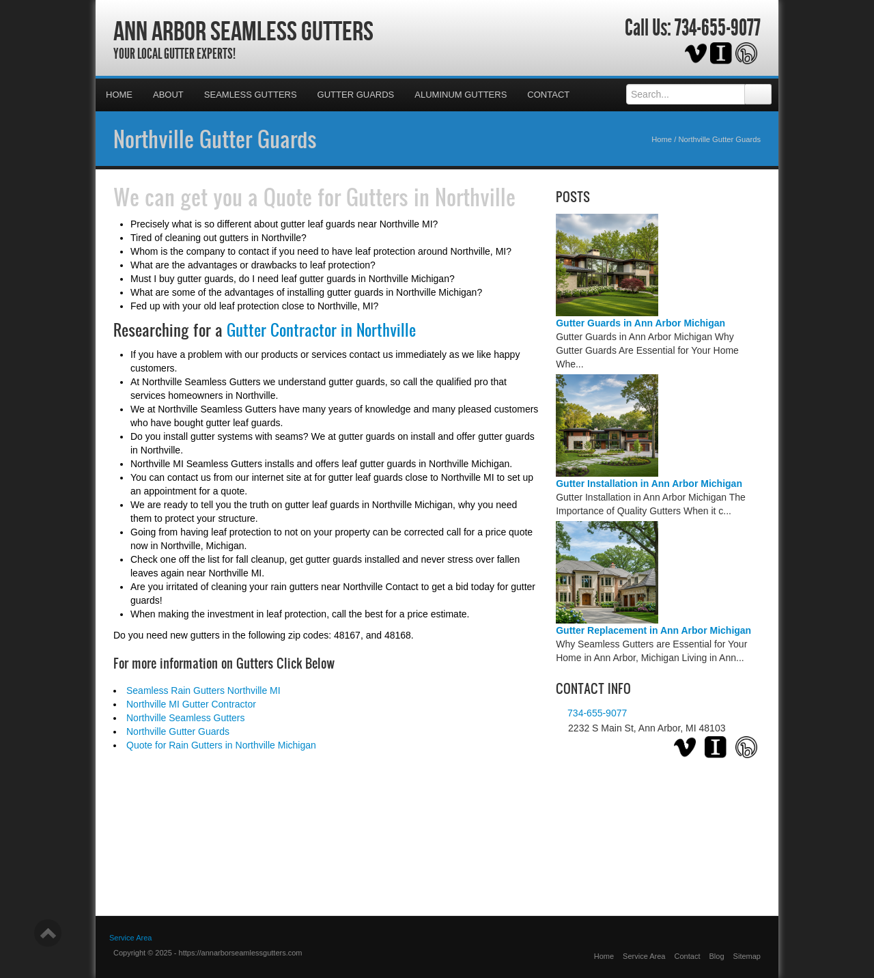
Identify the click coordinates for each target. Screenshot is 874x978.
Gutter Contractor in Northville (321, 330)
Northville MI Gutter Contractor (191, 704)
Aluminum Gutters (460, 94)
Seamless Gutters (250, 94)
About (168, 94)
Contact (548, 94)
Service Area (644, 956)
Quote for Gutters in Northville (390, 197)
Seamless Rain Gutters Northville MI (203, 690)
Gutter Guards (356, 94)
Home (119, 94)
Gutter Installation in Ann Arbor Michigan (649, 483)
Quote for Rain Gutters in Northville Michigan (221, 745)
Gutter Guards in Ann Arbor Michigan (640, 323)
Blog (716, 956)
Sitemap (747, 956)
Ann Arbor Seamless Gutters (243, 30)
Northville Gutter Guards (215, 139)
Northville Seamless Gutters (185, 717)
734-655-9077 (718, 28)
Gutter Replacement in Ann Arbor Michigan (653, 630)
